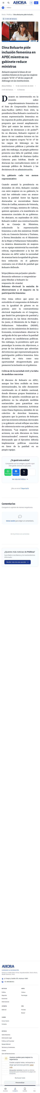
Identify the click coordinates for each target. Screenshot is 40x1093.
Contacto (4, 1024)
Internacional (5, 1001)
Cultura (23, 992)
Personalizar (20, 1083)
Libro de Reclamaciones (8, 1053)
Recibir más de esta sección (18, 562)
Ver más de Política (20, 479)
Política (9, 8)
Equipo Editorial (6, 1044)
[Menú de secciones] (3, 2)
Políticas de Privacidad (8, 1041)
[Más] (34, 1089)
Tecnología (24, 995)
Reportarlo (25, 488)
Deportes (4, 995)
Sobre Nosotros (6, 1034)
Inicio (4, 15)
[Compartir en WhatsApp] (8, 472)
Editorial (4, 1009)
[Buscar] (8, 2)
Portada (23, 1009)
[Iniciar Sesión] (36, 2)
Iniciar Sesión (5, 1021)
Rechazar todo (20, 1078)
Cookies (4, 1050)
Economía (4, 998)
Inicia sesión (10, 521)
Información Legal (7, 1038)
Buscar (23, 1013)
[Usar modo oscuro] (31, 3)
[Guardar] (25, 1089)
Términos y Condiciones (8, 1047)
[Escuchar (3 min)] (5, 1089)
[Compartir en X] (24, 472)
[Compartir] (15, 1089)
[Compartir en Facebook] (16, 472)
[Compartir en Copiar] (32, 472)
